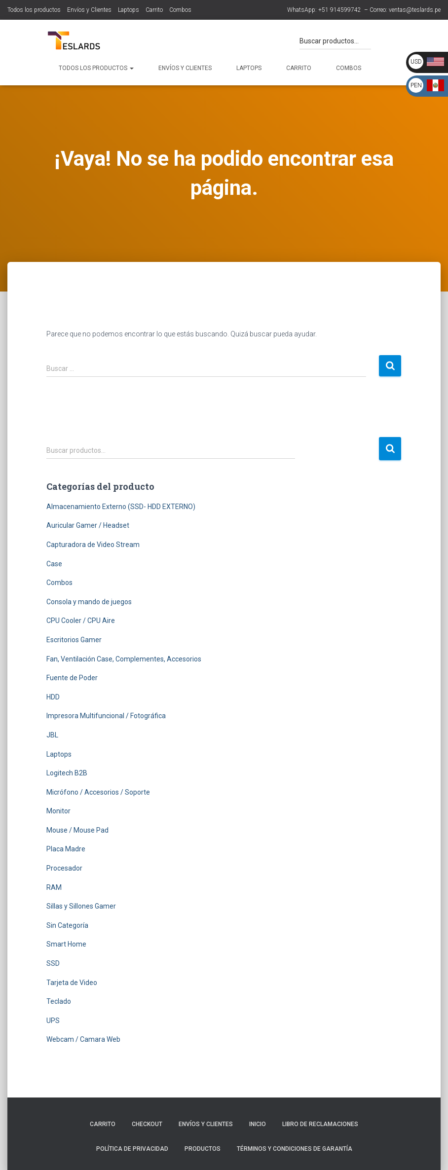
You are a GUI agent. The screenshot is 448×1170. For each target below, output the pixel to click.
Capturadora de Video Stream (93, 544)
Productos (203, 1148)
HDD (53, 697)
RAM (54, 887)
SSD (53, 963)
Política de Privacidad (132, 1148)
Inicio (257, 1124)
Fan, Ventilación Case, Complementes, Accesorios (123, 659)
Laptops (128, 9)
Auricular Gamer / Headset (87, 525)
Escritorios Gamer (74, 640)
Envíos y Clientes (89, 9)
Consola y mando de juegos (89, 602)
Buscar (390, 448)
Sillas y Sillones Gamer (81, 906)
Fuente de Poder (72, 678)
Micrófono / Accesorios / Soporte (98, 792)
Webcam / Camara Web (83, 1039)
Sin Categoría (67, 925)
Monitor (58, 811)
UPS (53, 1020)
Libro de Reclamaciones (320, 1124)
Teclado (58, 1001)
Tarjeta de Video (71, 983)
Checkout (147, 1124)
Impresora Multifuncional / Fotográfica (106, 716)
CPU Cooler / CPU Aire (80, 620)
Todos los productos (34, 9)
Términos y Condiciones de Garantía (294, 1148)
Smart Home (66, 944)
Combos (180, 9)
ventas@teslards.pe (415, 9)
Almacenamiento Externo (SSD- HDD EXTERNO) (120, 507)
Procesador (64, 868)
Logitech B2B (66, 773)
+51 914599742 (339, 9)
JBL (52, 735)
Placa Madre (65, 849)
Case (54, 564)
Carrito (154, 9)
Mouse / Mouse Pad (77, 830)
